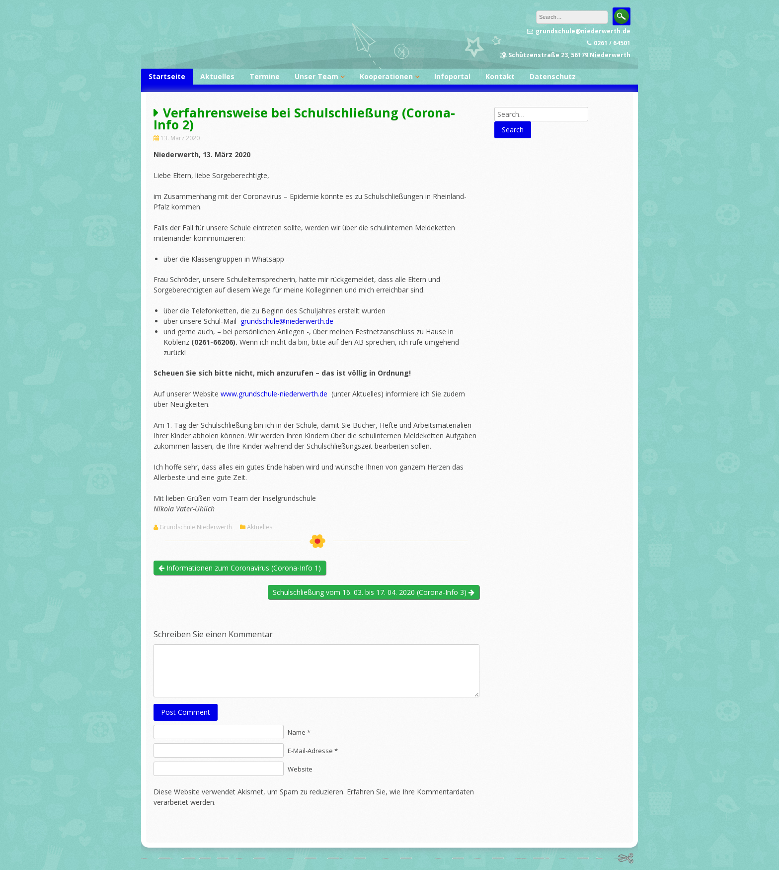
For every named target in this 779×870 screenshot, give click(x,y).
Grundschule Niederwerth (195, 527)
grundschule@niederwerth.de (286, 321)
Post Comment (185, 712)
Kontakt (500, 76)
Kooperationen (386, 76)
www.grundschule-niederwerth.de (274, 393)
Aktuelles (217, 76)
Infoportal (452, 76)
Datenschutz (553, 76)
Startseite (167, 76)
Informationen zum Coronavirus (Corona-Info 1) (239, 568)
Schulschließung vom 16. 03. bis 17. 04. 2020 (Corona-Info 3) (373, 592)
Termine (264, 76)
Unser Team (316, 76)
